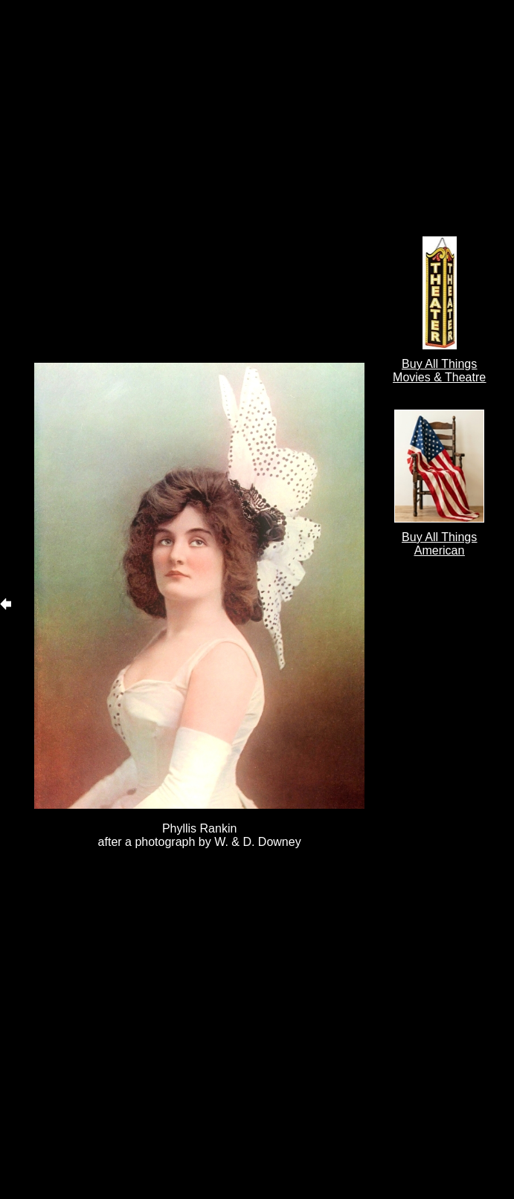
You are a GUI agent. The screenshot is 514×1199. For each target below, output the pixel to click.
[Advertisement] (170, 181)
